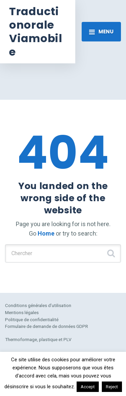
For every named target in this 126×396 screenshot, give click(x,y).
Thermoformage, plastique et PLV (38, 339)
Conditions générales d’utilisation (38, 305)
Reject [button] (112, 386)
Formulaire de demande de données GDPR (46, 326)
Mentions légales (22, 312)
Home (46, 233)
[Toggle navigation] (101, 31)
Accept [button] (88, 386)
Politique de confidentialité (31, 319)
